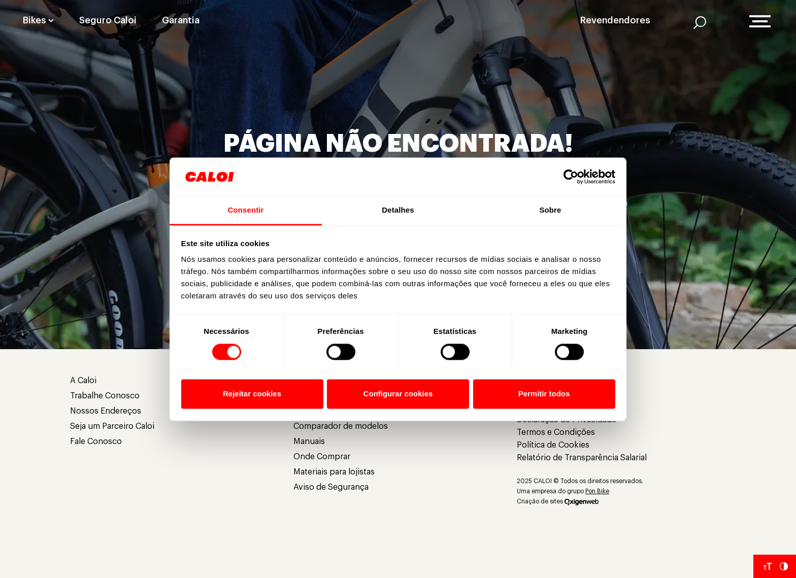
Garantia (181, 20)
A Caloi (83, 381)
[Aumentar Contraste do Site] (784, 566)
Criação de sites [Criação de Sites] (540, 501)
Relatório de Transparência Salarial (582, 458)
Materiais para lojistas (334, 472)
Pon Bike (597, 491)
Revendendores (615, 20)
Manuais (309, 441)
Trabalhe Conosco (105, 396)
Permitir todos (544, 394)
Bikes (34, 20)
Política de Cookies (553, 445)
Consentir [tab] (246, 210)
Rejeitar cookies (252, 394)
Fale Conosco (96, 441)
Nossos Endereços (105, 411)
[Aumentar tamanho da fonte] (768, 566)
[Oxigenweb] (582, 501)
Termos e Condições (556, 432)
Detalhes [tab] (398, 210)
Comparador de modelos (340, 426)
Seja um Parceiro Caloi (112, 426)
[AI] (699, 22)
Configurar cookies (398, 394)
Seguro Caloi (108, 20)
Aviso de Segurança (331, 487)
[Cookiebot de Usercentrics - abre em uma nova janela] (570, 176)
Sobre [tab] (550, 210)
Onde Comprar (321, 457)
